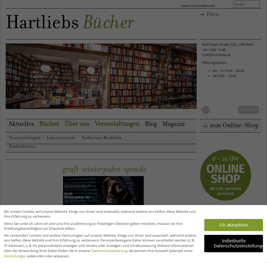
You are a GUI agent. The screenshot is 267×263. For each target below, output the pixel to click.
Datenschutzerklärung (109, 250)
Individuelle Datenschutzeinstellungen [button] (238, 243)
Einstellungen (15, 256)
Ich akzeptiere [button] (233, 225)
